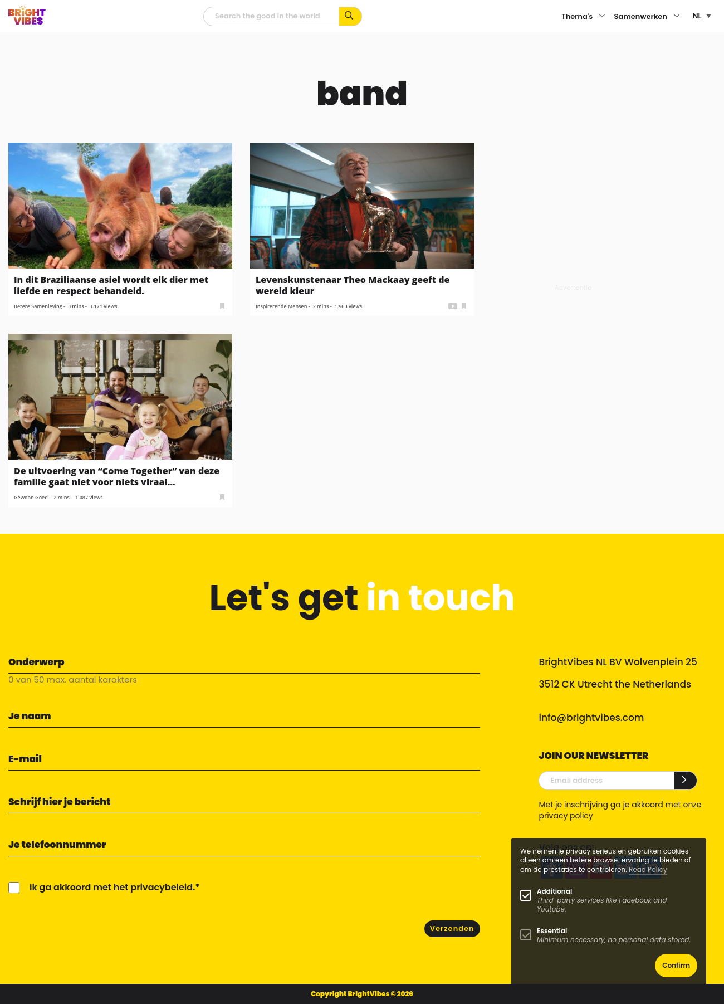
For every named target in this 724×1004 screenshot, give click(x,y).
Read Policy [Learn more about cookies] (648, 869)
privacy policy (566, 815)
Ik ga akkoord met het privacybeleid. (112, 887)
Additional (554, 891)
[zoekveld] (271, 16)
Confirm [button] (676, 965)
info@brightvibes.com (591, 717)
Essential (552, 930)
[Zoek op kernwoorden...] (350, 16)
